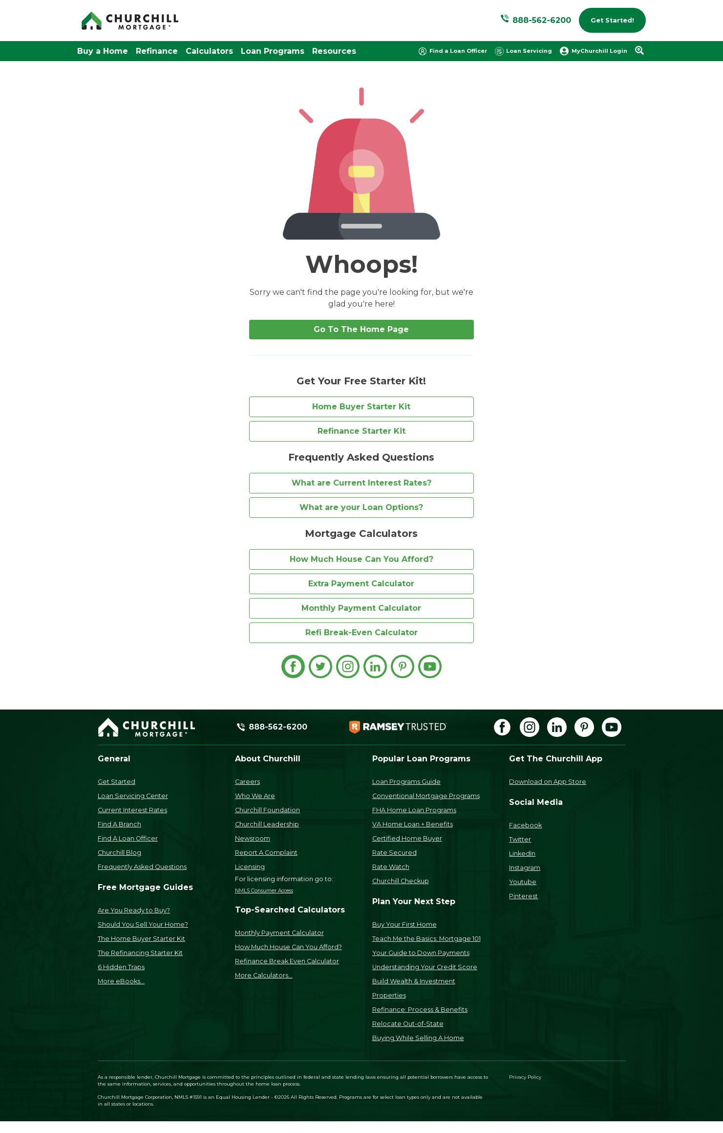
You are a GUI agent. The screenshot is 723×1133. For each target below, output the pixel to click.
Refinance (157, 51)
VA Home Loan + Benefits (412, 824)
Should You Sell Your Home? (143, 924)
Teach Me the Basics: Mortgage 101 (426, 938)
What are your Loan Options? (361, 507)
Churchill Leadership (267, 824)
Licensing (250, 866)
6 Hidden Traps (121, 967)
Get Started (116, 781)
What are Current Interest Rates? (361, 483)
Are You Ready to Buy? (134, 910)
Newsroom (252, 838)
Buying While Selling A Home (418, 1038)
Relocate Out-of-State (408, 1023)
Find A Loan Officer (128, 838)
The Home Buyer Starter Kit (141, 938)
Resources (334, 51)
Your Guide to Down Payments (420, 952)
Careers (247, 781)
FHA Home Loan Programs (414, 810)
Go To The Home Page (361, 329)
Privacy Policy (525, 1077)
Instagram (524, 867)
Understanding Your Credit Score (424, 967)
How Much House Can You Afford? (361, 559)
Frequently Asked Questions (142, 866)
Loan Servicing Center (133, 796)
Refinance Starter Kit (361, 431)
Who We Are (255, 796)
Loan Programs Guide (406, 781)
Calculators (209, 51)
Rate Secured (394, 852)
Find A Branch (119, 824)
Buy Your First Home (404, 924)
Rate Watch (390, 866)
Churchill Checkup (400, 881)
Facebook (525, 825)
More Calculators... (264, 975)
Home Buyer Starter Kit (361, 406)
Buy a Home (102, 51)
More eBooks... (121, 981)
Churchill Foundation (267, 810)
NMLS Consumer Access (264, 891)
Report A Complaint (266, 852)
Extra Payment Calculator (361, 583)
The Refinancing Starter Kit (140, 952)
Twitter (520, 839)
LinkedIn (522, 853)
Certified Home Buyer (407, 838)
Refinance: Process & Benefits (420, 1009)
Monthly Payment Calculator (361, 608)
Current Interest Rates (132, 810)
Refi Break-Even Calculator (361, 632)
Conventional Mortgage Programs (426, 796)
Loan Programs (272, 51)
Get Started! (612, 20)
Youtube (522, 882)
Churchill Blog (119, 852)
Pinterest (523, 896)
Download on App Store (547, 781)
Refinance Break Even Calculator (287, 961)
